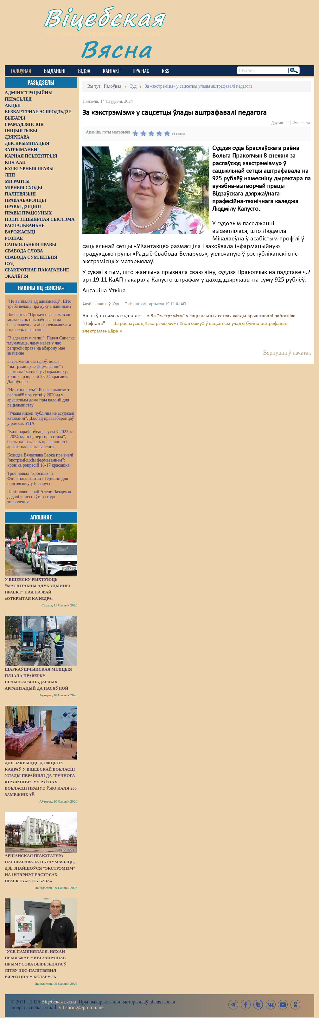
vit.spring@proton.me (81, 1007)
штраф (141, 304)
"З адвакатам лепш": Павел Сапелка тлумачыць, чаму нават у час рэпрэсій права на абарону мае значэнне (41, 346)
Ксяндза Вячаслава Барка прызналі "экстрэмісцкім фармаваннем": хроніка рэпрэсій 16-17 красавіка (40, 460)
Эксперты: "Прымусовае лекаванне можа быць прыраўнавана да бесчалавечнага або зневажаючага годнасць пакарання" (40, 322)
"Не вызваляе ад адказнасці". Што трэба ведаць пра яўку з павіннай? (39, 304)
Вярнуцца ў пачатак (287, 353)
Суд (116, 304)
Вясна (115, 48)
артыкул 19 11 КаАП (167, 304)
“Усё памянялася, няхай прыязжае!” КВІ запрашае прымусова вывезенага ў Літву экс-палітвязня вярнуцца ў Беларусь (36, 964)
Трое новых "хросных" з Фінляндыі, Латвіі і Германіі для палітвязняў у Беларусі (37, 478)
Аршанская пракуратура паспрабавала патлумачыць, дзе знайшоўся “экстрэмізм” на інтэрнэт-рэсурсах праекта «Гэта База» (40, 868)
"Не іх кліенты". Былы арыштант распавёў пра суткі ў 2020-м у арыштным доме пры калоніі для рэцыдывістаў (38, 397)
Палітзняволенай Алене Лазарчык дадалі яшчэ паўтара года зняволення (39, 496)
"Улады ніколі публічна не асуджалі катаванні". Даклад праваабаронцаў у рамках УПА (40, 418)
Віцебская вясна (58, 1001)
